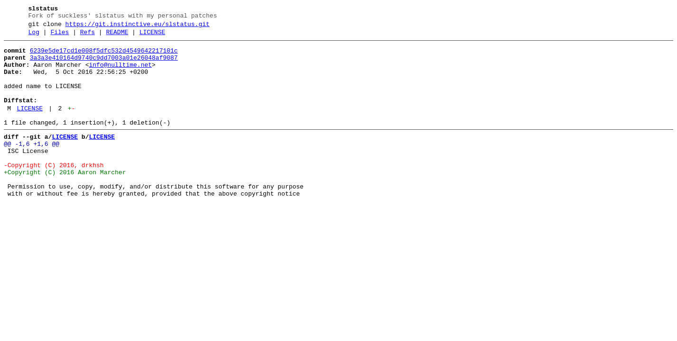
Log (33, 36)
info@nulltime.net (120, 73)
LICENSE (152, 36)
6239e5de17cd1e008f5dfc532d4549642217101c (104, 56)
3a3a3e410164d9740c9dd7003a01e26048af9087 (104, 65)
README (117, 36)
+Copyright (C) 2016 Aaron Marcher (65, 199)
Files (59, 36)
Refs (87, 36)
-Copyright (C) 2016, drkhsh (54, 191)
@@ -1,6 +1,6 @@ (31, 165)
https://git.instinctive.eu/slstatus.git (137, 27)
